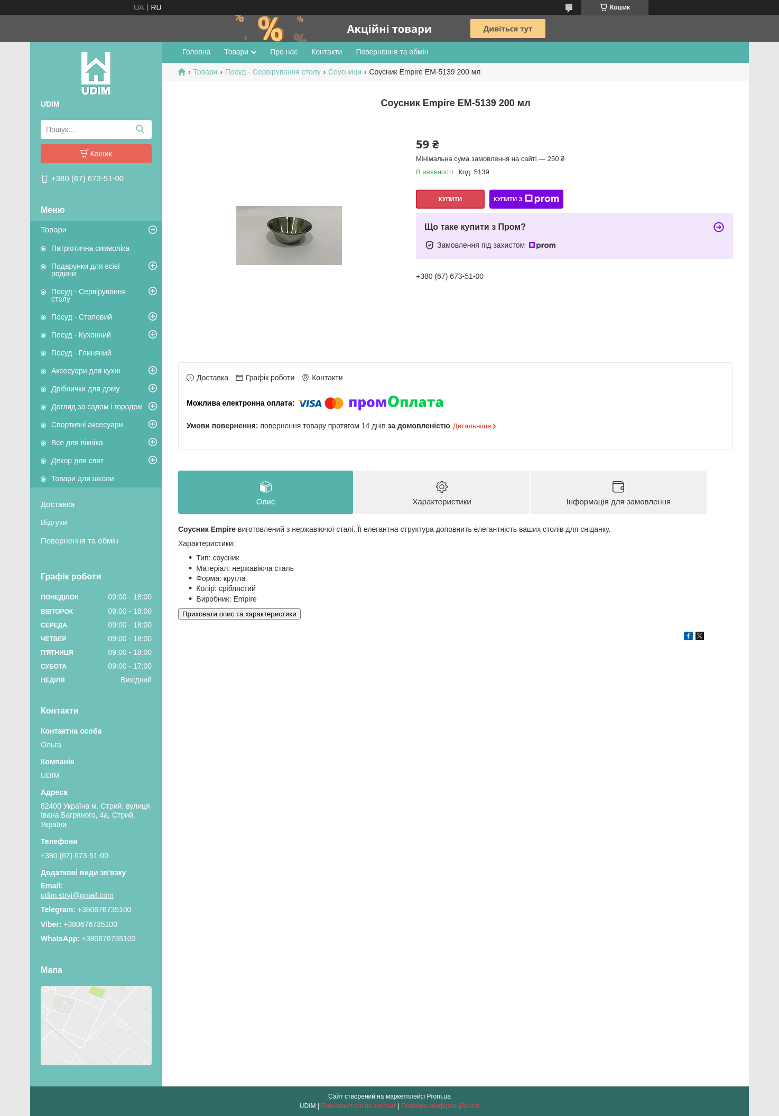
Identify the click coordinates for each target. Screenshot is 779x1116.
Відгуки (54, 522)
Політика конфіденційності (441, 1106)
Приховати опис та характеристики (239, 614)
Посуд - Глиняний (81, 353)
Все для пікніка (77, 442)
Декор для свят (77, 460)
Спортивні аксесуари (87, 424)
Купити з (526, 199)
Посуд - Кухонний (81, 335)
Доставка (58, 504)
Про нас (284, 52)
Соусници (344, 72)
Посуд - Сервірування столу (88, 295)
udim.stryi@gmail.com (77, 895)
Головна (196, 52)
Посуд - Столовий (81, 317)
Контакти (326, 52)
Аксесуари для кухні (85, 371)
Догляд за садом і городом (97, 406)
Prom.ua (439, 1096)
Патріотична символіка (90, 248)
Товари (54, 229)
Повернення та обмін (79, 540)
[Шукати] (140, 129)
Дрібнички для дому (85, 388)
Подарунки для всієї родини (85, 270)
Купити (450, 199)
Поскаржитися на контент (358, 1106)
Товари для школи (82, 478)
